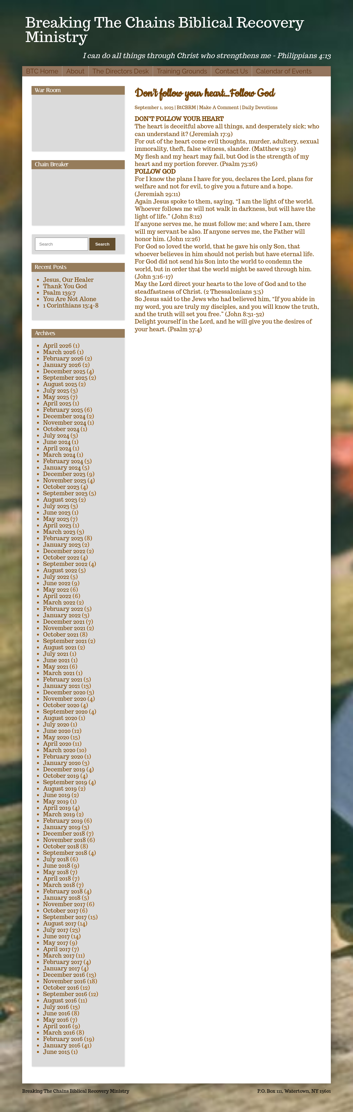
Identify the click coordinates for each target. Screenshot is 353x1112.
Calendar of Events (284, 71)
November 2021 (64, 628)
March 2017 (59, 955)
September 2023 (65, 493)
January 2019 (61, 827)
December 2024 (64, 416)
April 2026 (57, 345)
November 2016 (64, 981)
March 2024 (59, 454)
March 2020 (59, 750)
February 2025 (63, 409)
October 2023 (61, 487)
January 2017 (61, 968)
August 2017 (60, 923)
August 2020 (60, 718)
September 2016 (65, 994)
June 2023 (56, 512)
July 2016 (56, 1007)
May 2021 (55, 666)
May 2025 (56, 397)
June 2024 (56, 442)
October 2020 (61, 705)
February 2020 (63, 756)
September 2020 (65, 711)
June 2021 (56, 660)
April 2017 (56, 949)
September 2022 (65, 564)
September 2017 (65, 917)
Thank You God (65, 286)
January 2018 (61, 897)
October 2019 (61, 775)
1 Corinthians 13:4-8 (71, 305)
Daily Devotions (260, 107)
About (75, 71)
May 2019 (56, 801)
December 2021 (64, 621)
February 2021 (62, 679)
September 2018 (65, 852)
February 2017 (62, 962)
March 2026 (59, 352)
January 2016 (61, 1045)
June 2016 (56, 1013)
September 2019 (65, 782)
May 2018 (56, 872)
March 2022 (59, 602)
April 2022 (57, 596)
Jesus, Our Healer (68, 279)
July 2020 (56, 724)
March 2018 (59, 885)
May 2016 (56, 1019)
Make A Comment (219, 107)
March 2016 (59, 1032)
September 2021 (65, 641)
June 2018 (56, 865)
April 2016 (57, 1026)
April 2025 (57, 403)
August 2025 (60, 384)
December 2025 (64, 371)
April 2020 (57, 743)
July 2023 (56, 506)
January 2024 (62, 467)
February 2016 (63, 1039)
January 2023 (62, 544)
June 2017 (56, 936)
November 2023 (64, 480)
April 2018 (57, 878)
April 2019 (57, 808)
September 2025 (65, 377)
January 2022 (62, 615)
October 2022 (61, 557)
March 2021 (59, 673)
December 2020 (64, 692)
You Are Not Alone (69, 299)
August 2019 (60, 788)
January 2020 (62, 763)
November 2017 (64, 904)
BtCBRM (186, 107)
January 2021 (61, 686)
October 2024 (61, 429)
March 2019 (59, 814)
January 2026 (62, 365)
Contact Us (231, 71)
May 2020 (56, 737)
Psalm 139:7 (59, 292)
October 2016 (61, 987)
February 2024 (63, 461)
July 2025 (56, 390)
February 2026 (63, 358)
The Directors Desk (121, 71)
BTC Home (42, 71)
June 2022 (56, 583)
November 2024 (64, 422)
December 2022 (64, 551)
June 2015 (56, 1052)
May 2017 (55, 942)
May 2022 (56, 589)
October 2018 (61, 846)
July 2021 (55, 653)
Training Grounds (182, 71)
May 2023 (56, 519)
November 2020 (64, 698)
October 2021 (60, 634)
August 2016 (60, 1000)
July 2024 (56, 435)
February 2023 (63, 538)
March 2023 (59, 531)
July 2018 (56, 859)
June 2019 (56, 795)
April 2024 (57, 448)
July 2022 (56, 576)
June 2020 (57, 730)
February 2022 (63, 608)
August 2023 (60, 499)
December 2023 (64, 474)
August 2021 (60, 647)
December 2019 (64, 769)
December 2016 (64, 974)
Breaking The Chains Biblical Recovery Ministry (164, 29)
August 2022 (60, 570)
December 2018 (64, 833)
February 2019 (63, 820)
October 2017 (60, 910)
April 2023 (57, 525)
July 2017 (55, 930)
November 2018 (64, 840)
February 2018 (63, 891)
